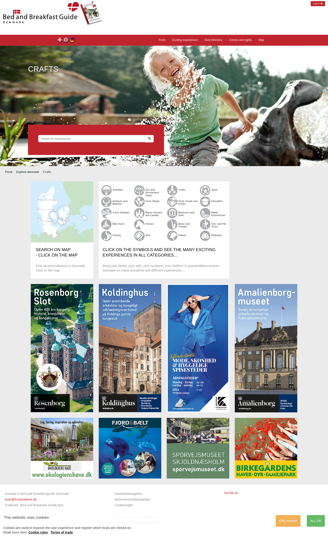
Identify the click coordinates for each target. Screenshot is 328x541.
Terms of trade (62, 532)
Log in (318, 3)
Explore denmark (27, 172)
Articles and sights (240, 40)
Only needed (288, 521)
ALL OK (315, 521)
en (66, 40)
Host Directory (213, 40)
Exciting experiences (185, 40)
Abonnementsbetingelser (133, 499)
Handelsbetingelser (128, 494)
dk (60, 40)
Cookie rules (38, 532)
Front (162, 40)
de (72, 40)
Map (261, 40)
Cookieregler (124, 505)
